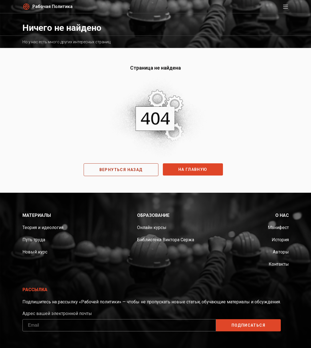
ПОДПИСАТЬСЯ (248, 325)
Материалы (36, 215)
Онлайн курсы (151, 227)
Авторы (281, 252)
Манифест (278, 227)
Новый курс (34, 252)
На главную (192, 169)
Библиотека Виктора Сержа (165, 239)
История (280, 239)
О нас (282, 215)
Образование (153, 215)
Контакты (279, 264)
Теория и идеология (42, 227)
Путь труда (33, 239)
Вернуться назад (121, 169)
